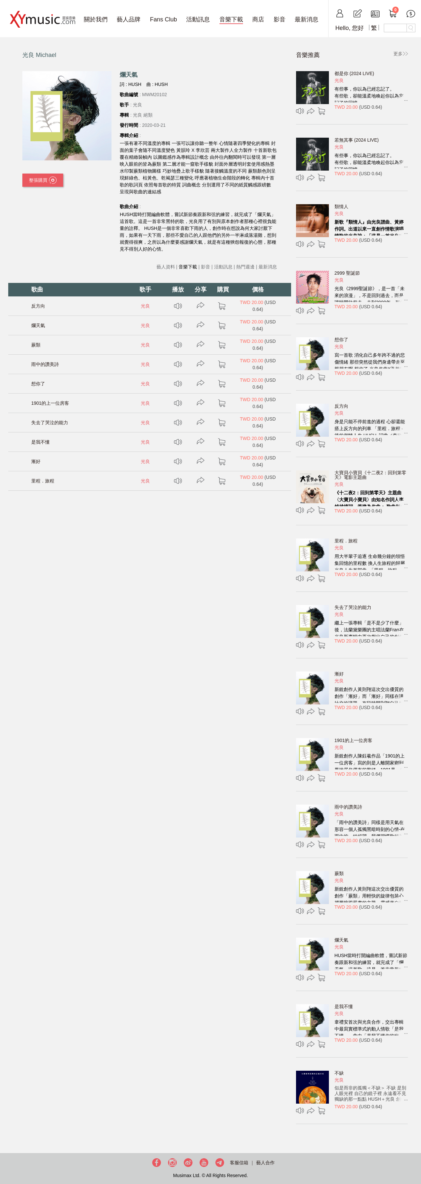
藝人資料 (166, 266)
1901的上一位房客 (50, 403)
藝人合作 (265, 1162)
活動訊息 (198, 19)
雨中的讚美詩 (45, 364)
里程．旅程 (42, 480)
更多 (398, 53)
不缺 (339, 1073)
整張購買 (43, 180)
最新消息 (306, 19)
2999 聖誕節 (347, 273)
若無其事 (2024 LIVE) (356, 140)
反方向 (38, 306)
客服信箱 (239, 1162)
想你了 (38, 383)
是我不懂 (40, 442)
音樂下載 (231, 19)
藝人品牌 (128, 19)
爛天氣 (38, 325)
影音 (279, 19)
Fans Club (163, 19)
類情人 (341, 206)
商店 (258, 19)
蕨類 (35, 344)
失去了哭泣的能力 (49, 422)
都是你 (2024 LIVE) (354, 73)
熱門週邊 (245, 266)
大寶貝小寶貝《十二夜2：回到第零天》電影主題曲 (370, 475)
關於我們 (96, 19)
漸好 (35, 461)
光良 (145, 306)
